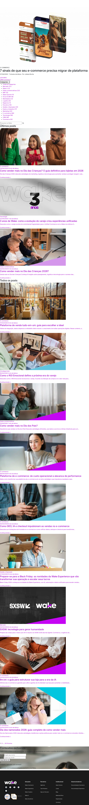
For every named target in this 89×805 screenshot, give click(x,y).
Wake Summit (8, 94)
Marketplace (8, 99)
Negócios (7, 103)
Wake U (6, 88)
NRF (5, 92)
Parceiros (7, 105)
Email (2, 757)
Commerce (7, 80)
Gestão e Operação (10, 107)
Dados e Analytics (10, 109)
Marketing (7, 111)
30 (5, 743)
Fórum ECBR (8, 97)
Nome (2, 755)
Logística (7, 101)
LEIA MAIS (3, 77)
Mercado (7, 86)
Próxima (9, 743)
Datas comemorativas (11, 90)
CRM (1, 80)
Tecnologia (8, 115)
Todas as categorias (9, 84)
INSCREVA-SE (5, 760)
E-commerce (8, 113)
